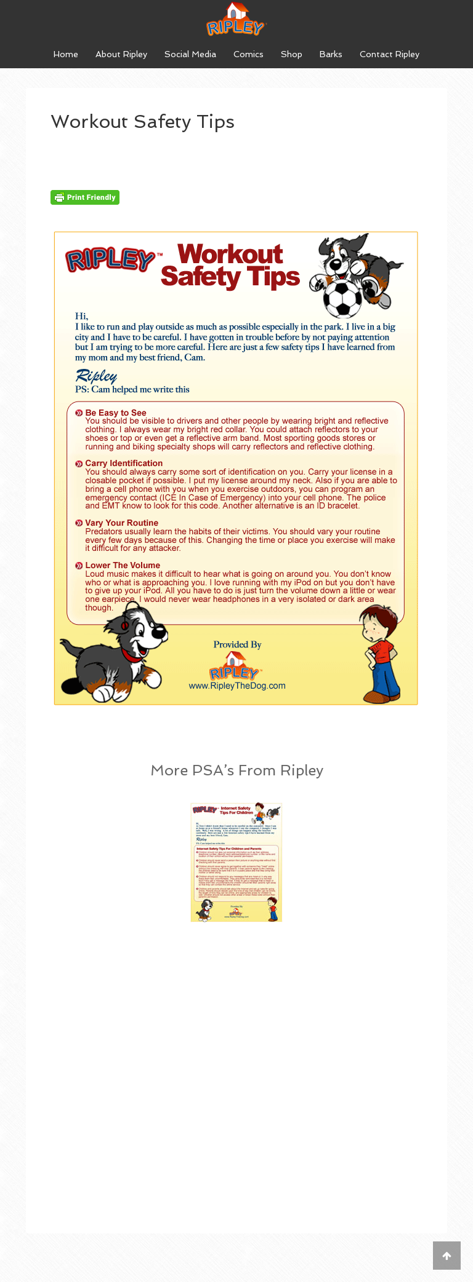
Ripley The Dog (236, 18)
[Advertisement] (236, 1037)
